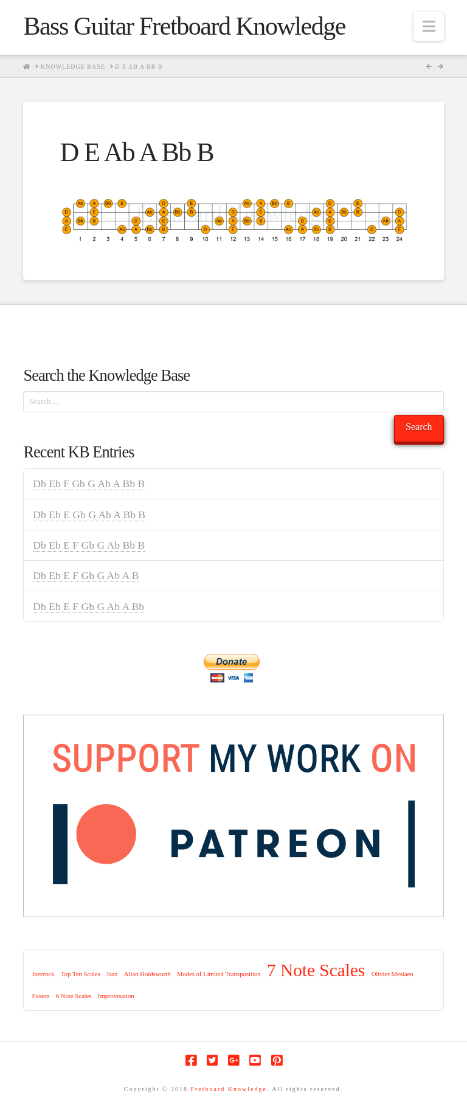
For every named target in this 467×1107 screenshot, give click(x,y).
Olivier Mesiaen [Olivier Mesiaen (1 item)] (392, 974)
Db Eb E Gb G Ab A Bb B (89, 514)
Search (419, 427)
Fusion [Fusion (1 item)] (40, 996)
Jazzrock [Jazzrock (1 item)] (43, 974)
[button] (428, 26)
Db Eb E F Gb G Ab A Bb (88, 606)
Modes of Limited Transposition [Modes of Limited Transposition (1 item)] (219, 974)
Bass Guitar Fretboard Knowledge (184, 26)
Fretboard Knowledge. (229, 1089)
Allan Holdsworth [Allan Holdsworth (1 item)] (147, 974)
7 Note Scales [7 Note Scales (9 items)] (316, 970)
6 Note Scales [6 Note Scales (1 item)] (74, 996)
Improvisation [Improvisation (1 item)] (116, 996)
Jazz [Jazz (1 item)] (111, 974)
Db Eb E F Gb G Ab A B (86, 575)
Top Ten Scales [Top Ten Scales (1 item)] (80, 974)
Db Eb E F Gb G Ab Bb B (89, 545)
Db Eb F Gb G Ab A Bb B (89, 483)
